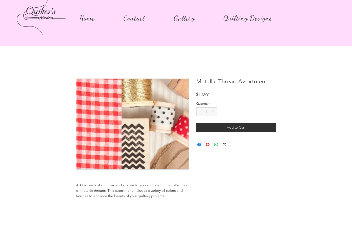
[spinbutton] (206, 112)
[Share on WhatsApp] (216, 144)
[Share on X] (224, 144)
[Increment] (213, 112)
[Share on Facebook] (199, 144)
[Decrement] (199, 112)
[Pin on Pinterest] (207, 144)
